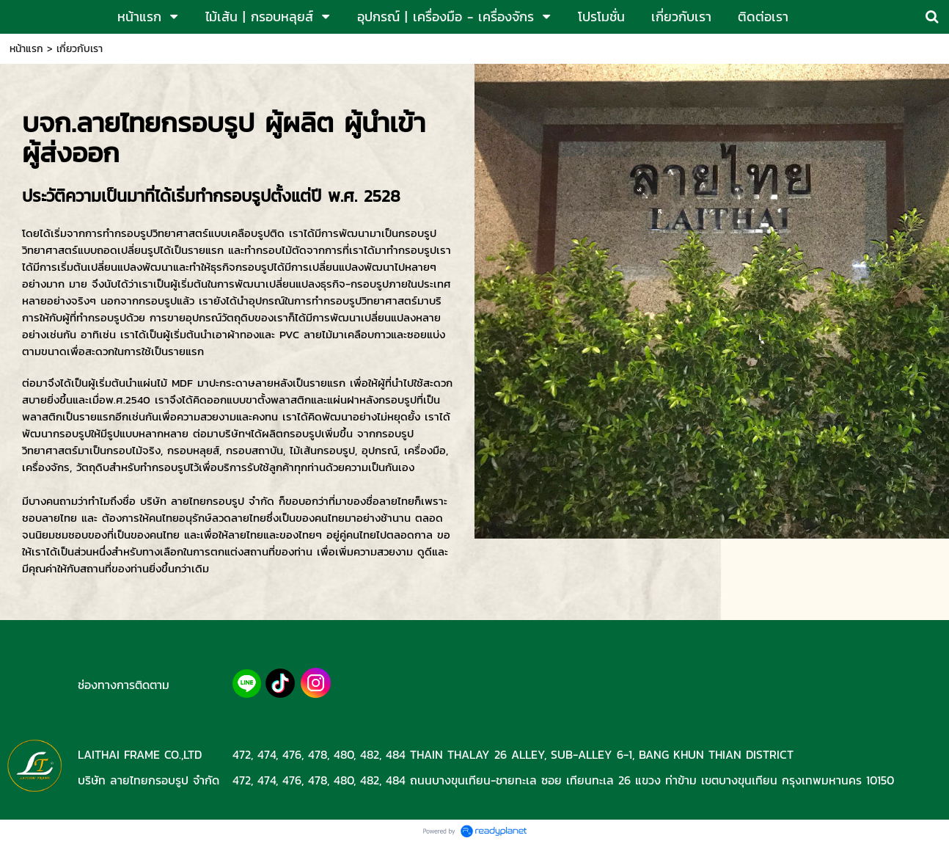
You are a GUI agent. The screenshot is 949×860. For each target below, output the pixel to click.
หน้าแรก (26, 49)
